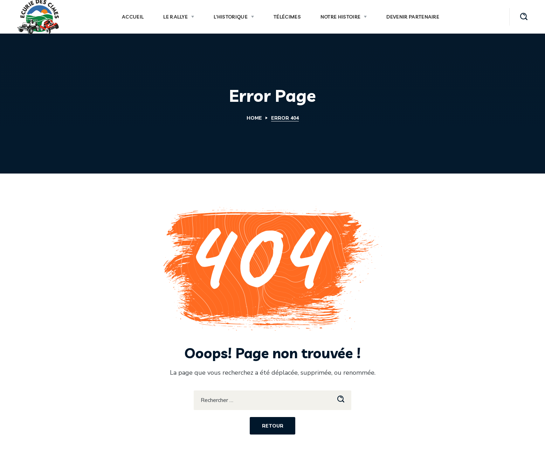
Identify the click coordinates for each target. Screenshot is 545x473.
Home (254, 118)
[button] (523, 17)
